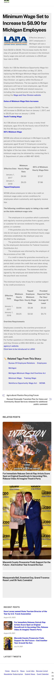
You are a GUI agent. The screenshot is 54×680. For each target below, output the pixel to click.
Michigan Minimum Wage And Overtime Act (27, 373)
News (22, 671)
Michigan (12, 368)
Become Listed (42, 671)
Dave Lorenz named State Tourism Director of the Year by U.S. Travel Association (25, 612)
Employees (42, 363)
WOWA (42, 383)
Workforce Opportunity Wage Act (23, 383)
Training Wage (30, 378)
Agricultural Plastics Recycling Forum (23, 395)
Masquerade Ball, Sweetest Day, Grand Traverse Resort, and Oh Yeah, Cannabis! (26, 578)
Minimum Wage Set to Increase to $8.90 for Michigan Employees (25, 23)
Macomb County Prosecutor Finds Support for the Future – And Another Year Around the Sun (26, 563)
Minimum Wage (15, 378)
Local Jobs (30, 671)
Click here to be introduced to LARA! (19, 349)
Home (7, 671)
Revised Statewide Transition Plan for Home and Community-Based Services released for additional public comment (25, 401)
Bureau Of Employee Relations (22, 363)
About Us (14, 671)
